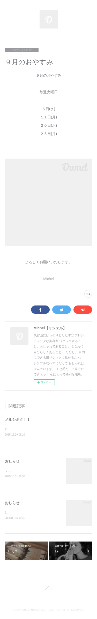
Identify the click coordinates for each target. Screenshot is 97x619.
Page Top (48, 590)
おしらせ (12, 461)
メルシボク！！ (17, 419)
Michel (48, 279)
